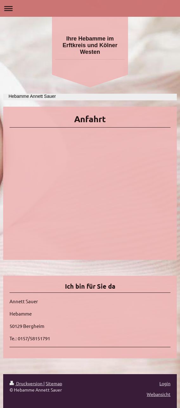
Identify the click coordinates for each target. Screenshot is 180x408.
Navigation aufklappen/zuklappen (90, 8)
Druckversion (26, 383)
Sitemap (54, 383)
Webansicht (158, 394)
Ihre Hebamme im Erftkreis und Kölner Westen (89, 45)
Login (164, 383)
